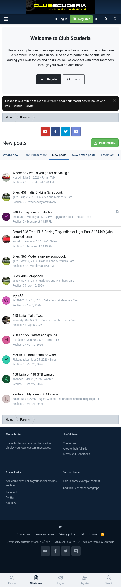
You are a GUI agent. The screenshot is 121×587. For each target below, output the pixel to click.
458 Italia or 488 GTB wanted (33, 374)
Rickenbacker (21, 359)
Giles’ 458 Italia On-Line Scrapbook (38, 192)
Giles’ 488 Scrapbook (28, 276)
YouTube (11, 503)
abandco (18, 379)
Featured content (35, 155)
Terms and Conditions (76, 454)
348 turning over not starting (33, 212)
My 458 (18, 296)
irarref (16, 241)
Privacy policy (66, 534)
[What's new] (106, 19)
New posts (59, 155)
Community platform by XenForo (41, 541)
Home (93, 534)
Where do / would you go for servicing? (41, 173)
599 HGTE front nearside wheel (35, 355)
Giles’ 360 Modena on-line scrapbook (39, 256)
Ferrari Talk (48, 177)
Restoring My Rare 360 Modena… (36, 394)
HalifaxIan (19, 339)
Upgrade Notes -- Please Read (72, 217)
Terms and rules (44, 534)
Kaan (16, 399)
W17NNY (18, 300)
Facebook (12, 492)
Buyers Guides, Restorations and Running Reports (68, 399)
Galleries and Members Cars (54, 197)
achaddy (18, 320)
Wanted (48, 379)
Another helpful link (75, 448)
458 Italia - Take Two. (28, 315)
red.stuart (19, 217)
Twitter (10, 497)
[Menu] (6, 19)
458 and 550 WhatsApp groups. (35, 335)
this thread (51, 101)
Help (82, 534)
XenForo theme (91, 541)
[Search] (115, 19)
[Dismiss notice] (114, 101)
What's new (10, 155)
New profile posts (83, 155)
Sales (53, 241)
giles (15, 197)
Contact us (69, 443)
